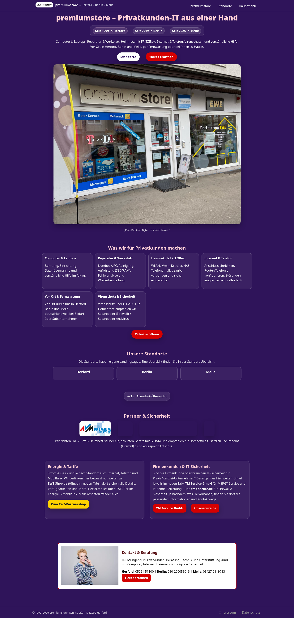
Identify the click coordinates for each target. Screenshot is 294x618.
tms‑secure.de (205, 508)
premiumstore (200, 6)
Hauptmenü (247, 6)
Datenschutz (251, 612)
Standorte (225, 6)
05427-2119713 (214, 571)
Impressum (227, 612)
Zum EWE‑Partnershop (68, 504)
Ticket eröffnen (161, 57)
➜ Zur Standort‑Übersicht (147, 396)
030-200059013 (179, 571)
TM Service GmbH (170, 508)
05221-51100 (144, 571)
